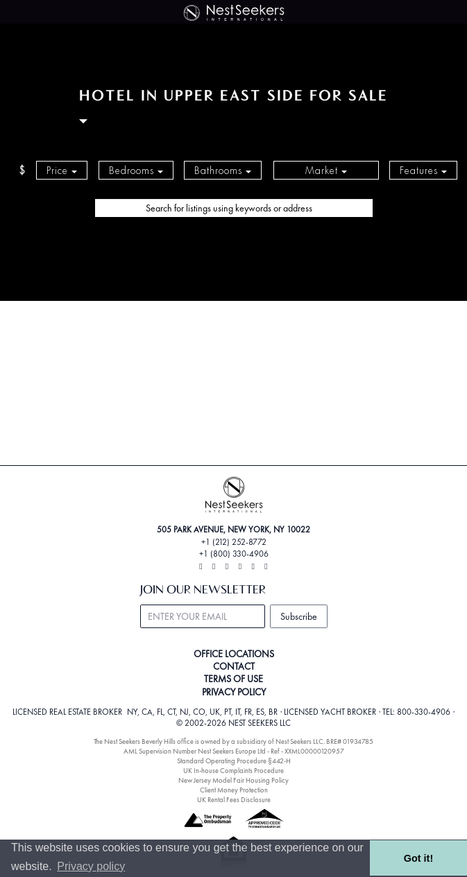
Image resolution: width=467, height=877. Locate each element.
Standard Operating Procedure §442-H (234, 760)
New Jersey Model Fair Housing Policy (233, 780)
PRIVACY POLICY (234, 692)
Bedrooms (136, 170)
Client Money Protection (234, 789)
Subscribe (298, 616)
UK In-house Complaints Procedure (233, 770)
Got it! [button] (418, 858)
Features (423, 170)
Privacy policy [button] (91, 866)
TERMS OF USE (233, 678)
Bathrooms (222, 170)
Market (326, 170)
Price (61, 170)
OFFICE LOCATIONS (234, 654)
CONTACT (234, 666)
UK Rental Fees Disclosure (234, 799)
